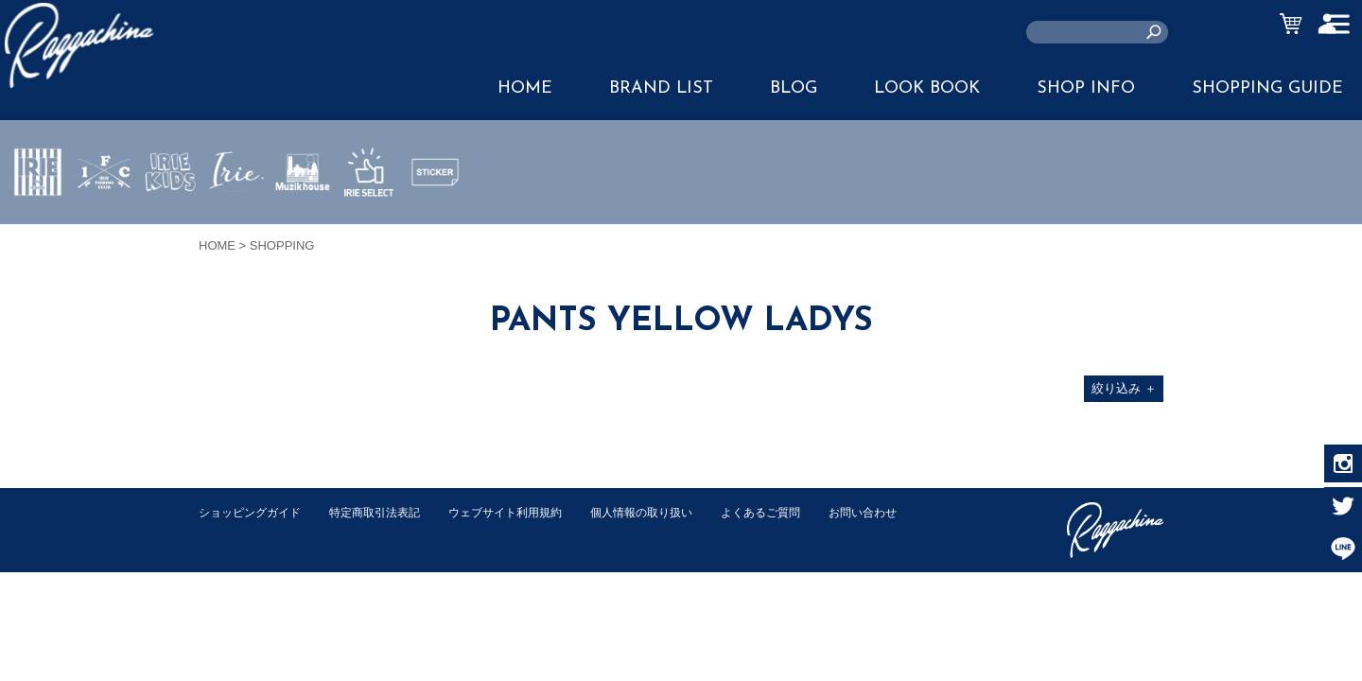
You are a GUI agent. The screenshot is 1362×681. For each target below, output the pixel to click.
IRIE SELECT (368, 228)
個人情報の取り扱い (671, 512)
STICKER (435, 216)
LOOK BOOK (927, 88)
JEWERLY (236, 216)
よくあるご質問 (798, 512)
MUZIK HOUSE (303, 228)
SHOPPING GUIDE (1267, 88)
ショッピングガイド (254, 512)
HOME (525, 88)
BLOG (793, 88)
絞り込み (1124, 388)
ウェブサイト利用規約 (525, 512)
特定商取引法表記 (387, 512)
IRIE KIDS (170, 228)
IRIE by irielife (37, 228)
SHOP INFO (1086, 88)
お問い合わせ (235, 532)
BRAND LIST (661, 88)
